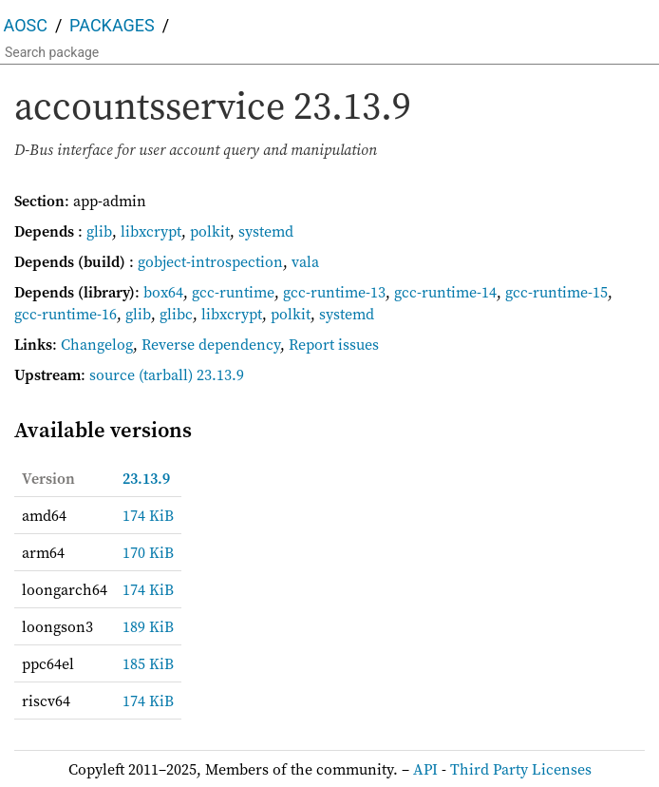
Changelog (97, 344)
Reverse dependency (210, 344)
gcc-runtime (233, 291)
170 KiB (148, 552)
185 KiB (148, 663)
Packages (112, 25)
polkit (210, 231)
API (425, 768)
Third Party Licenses (521, 768)
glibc (176, 313)
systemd (265, 231)
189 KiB (148, 626)
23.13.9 (146, 478)
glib (99, 231)
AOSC (25, 25)
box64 (163, 291)
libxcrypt (151, 231)
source (112, 374)
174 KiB (148, 515)
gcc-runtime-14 (445, 291)
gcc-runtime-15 (556, 291)
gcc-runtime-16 (65, 313)
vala (305, 261)
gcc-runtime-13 (334, 291)
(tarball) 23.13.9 (191, 374)
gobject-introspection (210, 261)
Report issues (334, 344)
